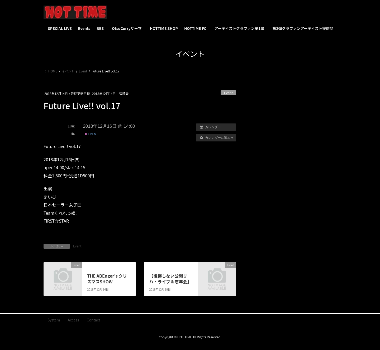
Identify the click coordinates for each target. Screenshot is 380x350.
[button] (216, 137)
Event (228, 92)
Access (73, 320)
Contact (93, 320)
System (54, 320)
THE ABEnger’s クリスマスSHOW (107, 279)
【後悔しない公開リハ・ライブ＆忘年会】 (170, 279)
